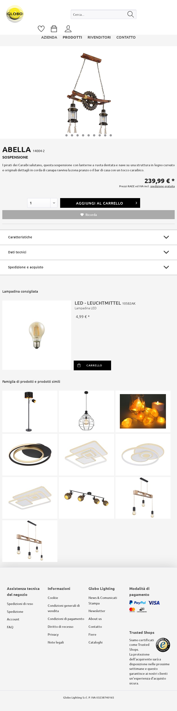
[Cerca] (130, 14)
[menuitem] (103, 15)
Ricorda (88, 214)
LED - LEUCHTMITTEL (123, 305)
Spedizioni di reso (20, 603)
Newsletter (96, 611)
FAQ (10, 627)
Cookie (53, 597)
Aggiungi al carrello (106, 202)
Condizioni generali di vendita (64, 608)
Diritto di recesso (60, 626)
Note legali (56, 642)
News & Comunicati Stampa (102, 600)
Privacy (53, 634)
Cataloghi (95, 642)
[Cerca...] (103, 14)
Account (13, 619)
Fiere (92, 634)
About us (95, 618)
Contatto (95, 626)
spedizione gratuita (162, 186)
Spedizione (15, 611)
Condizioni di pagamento (66, 618)
